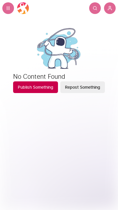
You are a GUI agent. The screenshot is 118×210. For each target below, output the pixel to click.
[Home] (23, 8)
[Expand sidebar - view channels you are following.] (8, 8)
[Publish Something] (35, 87)
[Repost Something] (82, 87)
